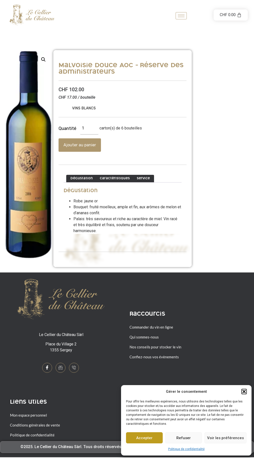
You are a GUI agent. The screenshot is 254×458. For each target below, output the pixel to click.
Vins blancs (84, 108)
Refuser (183, 438)
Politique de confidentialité (186, 449)
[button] (244, 391)
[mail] (60, 368)
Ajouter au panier (80, 145)
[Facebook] (47, 368)
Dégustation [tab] (81, 179)
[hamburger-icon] (181, 15)
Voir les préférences (225, 438)
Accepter (144, 438)
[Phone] (74, 368)
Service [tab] (143, 179)
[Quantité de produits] (89, 128)
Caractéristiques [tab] (115, 179)
